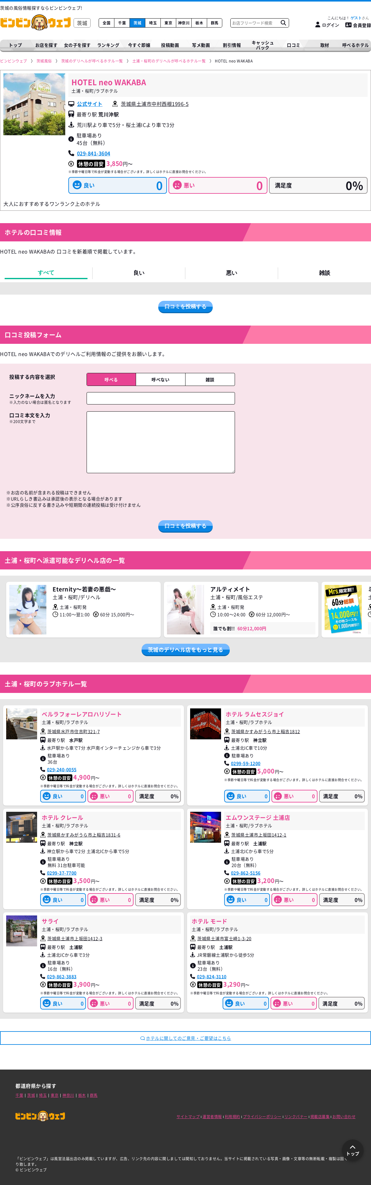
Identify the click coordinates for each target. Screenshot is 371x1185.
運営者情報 (212, 1116)
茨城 (137, 23)
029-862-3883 (62, 976)
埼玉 (153, 23)
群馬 (215, 23)
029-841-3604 (93, 153)
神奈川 (184, 23)
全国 (106, 23)
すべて (46, 273)
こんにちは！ (348, 18)
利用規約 (232, 1116)
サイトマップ (188, 1116)
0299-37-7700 (62, 873)
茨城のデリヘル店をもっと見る (186, 649)
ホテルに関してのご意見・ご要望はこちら (185, 1038)
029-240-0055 (62, 769)
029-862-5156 (246, 873)
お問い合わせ (344, 1116)
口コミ (294, 45)
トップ (15, 45)
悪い (231, 273)
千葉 (122, 23)
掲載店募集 (320, 1116)
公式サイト (90, 103)
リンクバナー (296, 1116)
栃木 (199, 23)
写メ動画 (201, 45)
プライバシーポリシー (262, 1116)
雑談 (324, 273)
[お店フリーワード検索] (283, 23)
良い (138, 273)
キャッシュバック (263, 45)
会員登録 (358, 25)
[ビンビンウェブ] (14, 61)
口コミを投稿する (185, 306)
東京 (168, 23)
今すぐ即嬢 (139, 45)
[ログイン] (327, 25)
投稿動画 (170, 45)
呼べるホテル (355, 45)
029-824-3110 (212, 976)
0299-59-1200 (246, 763)
